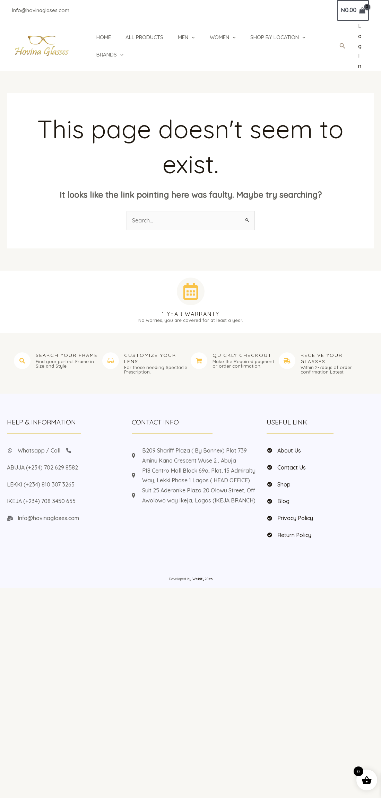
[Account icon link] (360, 46)
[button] (342, 46)
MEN (187, 37)
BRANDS (108, 54)
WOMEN (224, 37)
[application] (192, 37)
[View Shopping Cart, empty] (353, 10)
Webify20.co (202, 579)
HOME (102, 37)
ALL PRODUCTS (144, 37)
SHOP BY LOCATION (280, 37)
